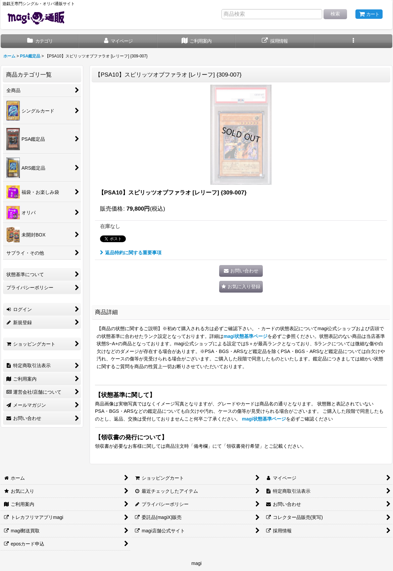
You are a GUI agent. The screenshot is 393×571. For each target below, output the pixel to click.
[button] (353, 41)
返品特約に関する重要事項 (130, 252)
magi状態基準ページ (245, 336)
